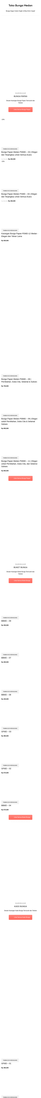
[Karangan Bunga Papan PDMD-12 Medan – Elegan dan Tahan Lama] (14, 215)
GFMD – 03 (6, 732)
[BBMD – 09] (14, 602)
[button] (10, 149)
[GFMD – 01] (20, 992)
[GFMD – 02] (14, 750)
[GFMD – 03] (14, 713)
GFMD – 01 (6, 1063)
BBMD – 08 (6, 695)
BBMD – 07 (6, 658)
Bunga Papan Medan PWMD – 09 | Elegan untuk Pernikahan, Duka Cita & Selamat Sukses (19, 421)
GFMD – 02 (6, 768)
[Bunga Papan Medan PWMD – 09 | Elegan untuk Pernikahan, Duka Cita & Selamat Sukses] (14, 400)
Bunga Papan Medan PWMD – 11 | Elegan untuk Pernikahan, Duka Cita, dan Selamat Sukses (19, 464)
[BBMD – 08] (14, 676)
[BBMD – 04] (14, 787)
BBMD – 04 (6, 805)
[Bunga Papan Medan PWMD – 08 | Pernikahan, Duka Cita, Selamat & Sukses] (20, 308)
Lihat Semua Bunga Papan (22, 478)
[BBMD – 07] (14, 639)
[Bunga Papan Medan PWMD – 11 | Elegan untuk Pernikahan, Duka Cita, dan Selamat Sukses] (14, 442)
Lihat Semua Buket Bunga (22, 580)
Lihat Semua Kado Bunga (22, 917)
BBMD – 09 (6, 621)
